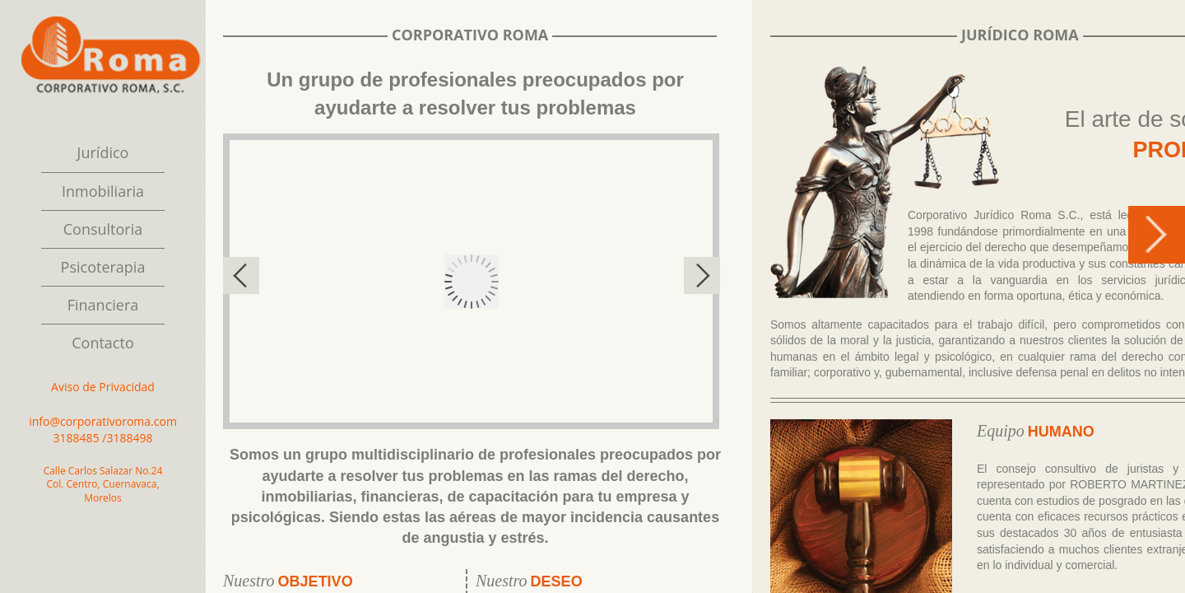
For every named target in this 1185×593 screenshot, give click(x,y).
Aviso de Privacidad (103, 387)
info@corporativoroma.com (103, 421)
